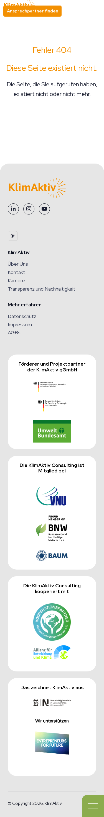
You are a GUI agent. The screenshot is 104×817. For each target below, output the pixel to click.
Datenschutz (22, 316)
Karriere (16, 280)
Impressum (20, 324)
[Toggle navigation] (93, 806)
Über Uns (18, 264)
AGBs (14, 332)
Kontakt (16, 272)
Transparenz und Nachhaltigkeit (41, 289)
